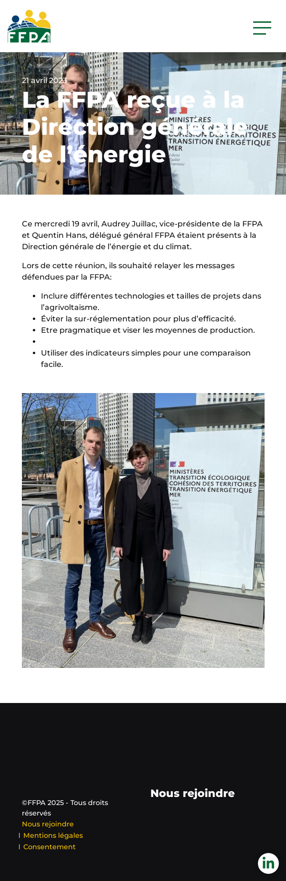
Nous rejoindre (48, 824)
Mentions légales (53, 835)
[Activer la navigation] (262, 28)
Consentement (49, 847)
